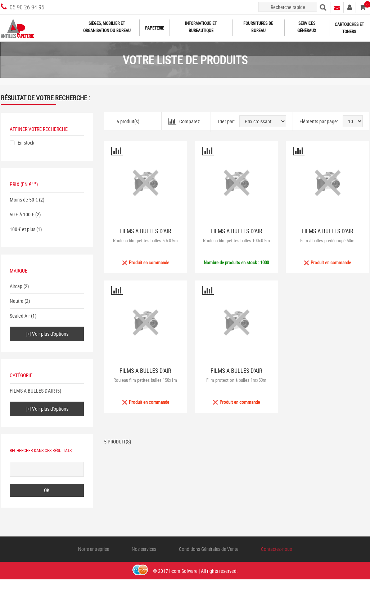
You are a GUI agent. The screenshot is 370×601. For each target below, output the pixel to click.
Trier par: (226, 121)
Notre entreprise (93, 548)
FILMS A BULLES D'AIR (32, 390)
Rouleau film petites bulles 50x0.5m (145, 240)
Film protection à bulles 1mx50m (236, 380)
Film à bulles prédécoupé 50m (327, 240)
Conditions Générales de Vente (208, 548)
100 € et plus (22, 229)
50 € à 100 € (22, 214)
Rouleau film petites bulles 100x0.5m (236, 240)
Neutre (16, 300)
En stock (26, 142)
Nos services (144, 548)
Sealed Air (20, 315)
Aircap (16, 286)
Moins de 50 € (24, 199)
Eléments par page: (318, 121)
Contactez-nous (276, 548)
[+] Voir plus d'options (47, 333)
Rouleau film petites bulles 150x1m (145, 380)
